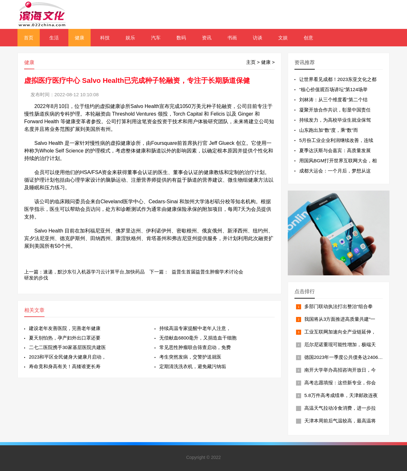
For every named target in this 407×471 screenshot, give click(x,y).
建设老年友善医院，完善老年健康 (64, 328)
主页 (251, 62)
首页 (28, 37)
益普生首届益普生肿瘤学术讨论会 (207, 271)
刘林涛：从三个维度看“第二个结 (333, 99)
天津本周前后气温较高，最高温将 (340, 420)
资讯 (206, 37)
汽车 (156, 37)
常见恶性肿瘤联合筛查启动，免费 (195, 347)
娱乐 (130, 37)
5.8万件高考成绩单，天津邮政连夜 (341, 395)
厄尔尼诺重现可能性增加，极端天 (340, 344)
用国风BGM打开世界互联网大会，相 (338, 160)
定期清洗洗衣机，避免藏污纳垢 (192, 366)
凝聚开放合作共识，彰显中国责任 (335, 109)
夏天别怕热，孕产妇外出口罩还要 (64, 337)
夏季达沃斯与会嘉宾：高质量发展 (335, 150)
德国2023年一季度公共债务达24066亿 (344, 357)
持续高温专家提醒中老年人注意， (195, 328)
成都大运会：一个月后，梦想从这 (335, 170)
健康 (79, 37)
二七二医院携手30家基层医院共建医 (67, 347)
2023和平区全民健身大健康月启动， (67, 357)
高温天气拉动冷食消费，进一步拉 (340, 408)
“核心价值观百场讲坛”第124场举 (333, 89)
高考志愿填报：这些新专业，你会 (340, 382)
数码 (181, 37)
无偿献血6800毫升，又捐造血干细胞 (198, 337)
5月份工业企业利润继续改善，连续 (336, 140)
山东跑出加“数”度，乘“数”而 (328, 130)
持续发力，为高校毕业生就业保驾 (335, 120)
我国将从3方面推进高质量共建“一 (339, 319)
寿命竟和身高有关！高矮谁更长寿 (64, 366)
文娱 (283, 37)
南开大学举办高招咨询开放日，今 (340, 370)
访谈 (257, 37)
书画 (232, 37)
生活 (54, 37)
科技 (105, 37)
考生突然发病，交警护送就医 (190, 357)
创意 (308, 37)
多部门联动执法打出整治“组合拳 (338, 306)
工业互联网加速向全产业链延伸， (340, 331)
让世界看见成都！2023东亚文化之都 (337, 79)
